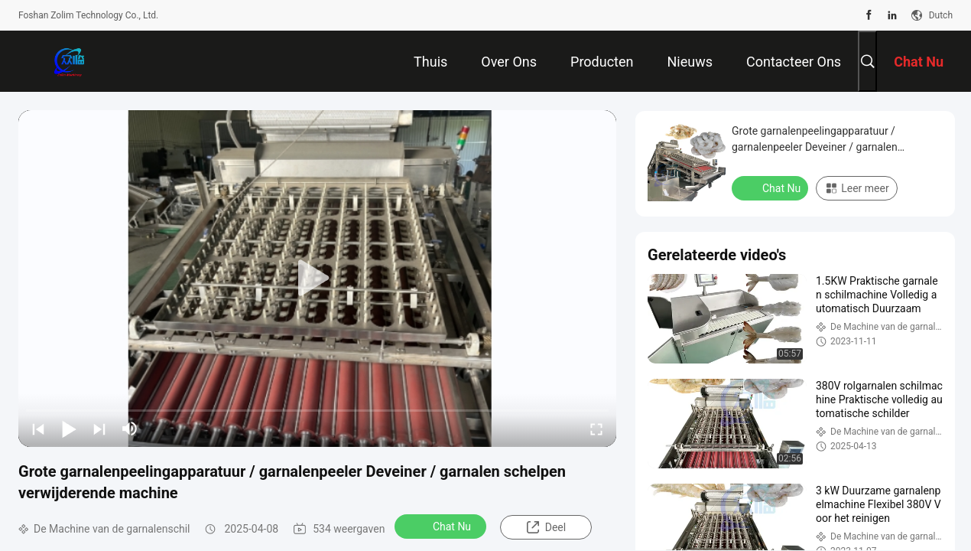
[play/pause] (69, 428)
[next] (99, 428)
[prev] (38, 428)
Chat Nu (442, 525)
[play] (317, 278)
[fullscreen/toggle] (596, 428)
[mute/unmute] (130, 428)
